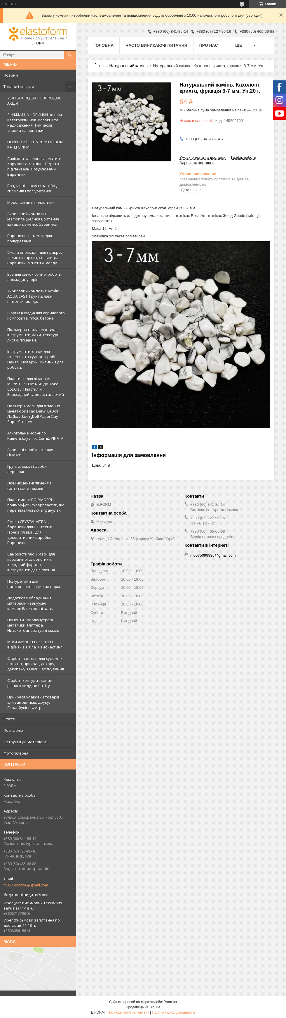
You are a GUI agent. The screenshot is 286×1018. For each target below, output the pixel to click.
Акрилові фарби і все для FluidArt (30, 452)
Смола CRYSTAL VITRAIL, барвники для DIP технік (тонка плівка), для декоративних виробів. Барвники (29, 532)
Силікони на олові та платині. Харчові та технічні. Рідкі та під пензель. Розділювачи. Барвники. (34, 166)
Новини (11, 75)
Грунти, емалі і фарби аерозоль (27, 469)
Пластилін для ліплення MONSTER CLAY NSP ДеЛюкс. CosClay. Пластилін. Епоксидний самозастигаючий (35, 386)
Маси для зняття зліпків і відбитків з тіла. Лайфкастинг (34, 644)
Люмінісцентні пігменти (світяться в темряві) (29, 485)
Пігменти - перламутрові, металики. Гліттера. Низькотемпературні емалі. (33, 625)
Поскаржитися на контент (128, 1012)
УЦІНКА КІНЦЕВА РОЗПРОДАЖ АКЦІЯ (34, 100)
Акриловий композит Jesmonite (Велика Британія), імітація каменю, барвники (33, 219)
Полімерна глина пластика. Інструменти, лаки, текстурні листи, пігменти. (33, 335)
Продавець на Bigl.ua (143, 1007)
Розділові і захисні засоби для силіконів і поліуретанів (34, 188)
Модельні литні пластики (30, 202)
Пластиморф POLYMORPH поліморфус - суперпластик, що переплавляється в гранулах (35, 505)
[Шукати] (70, 54)
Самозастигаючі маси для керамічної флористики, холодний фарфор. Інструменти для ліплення (31, 561)
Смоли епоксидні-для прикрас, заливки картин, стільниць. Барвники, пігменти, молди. (35, 257)
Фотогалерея (16, 753)
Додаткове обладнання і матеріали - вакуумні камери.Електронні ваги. (30, 603)
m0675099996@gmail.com (26, 885)
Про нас (208, 45)
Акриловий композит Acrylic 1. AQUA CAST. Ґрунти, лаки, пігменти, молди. (34, 296)
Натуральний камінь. (129, 65)
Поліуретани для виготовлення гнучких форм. (34, 584)
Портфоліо (13, 730)
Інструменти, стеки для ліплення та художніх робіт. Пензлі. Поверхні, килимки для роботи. (35, 359)
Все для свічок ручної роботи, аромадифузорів (34, 277)
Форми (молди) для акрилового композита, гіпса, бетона (36, 315)
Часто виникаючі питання (156, 45)
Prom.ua (170, 1002)
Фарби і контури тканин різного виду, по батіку (29, 683)
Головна (103, 45)
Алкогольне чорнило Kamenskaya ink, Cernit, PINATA (35, 435)
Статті (9, 719)
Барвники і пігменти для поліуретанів (29, 238)
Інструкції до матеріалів (26, 741)
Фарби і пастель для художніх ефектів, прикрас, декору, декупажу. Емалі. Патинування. (36, 664)
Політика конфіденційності (173, 1012)
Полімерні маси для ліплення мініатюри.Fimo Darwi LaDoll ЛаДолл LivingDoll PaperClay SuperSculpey (33, 413)
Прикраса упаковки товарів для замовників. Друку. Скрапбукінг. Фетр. (33, 702)
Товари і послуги (19, 86)
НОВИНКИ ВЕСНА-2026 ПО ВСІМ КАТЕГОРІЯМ (35, 144)
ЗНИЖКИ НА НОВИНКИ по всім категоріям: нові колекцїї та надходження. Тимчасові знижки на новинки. (34, 122)
